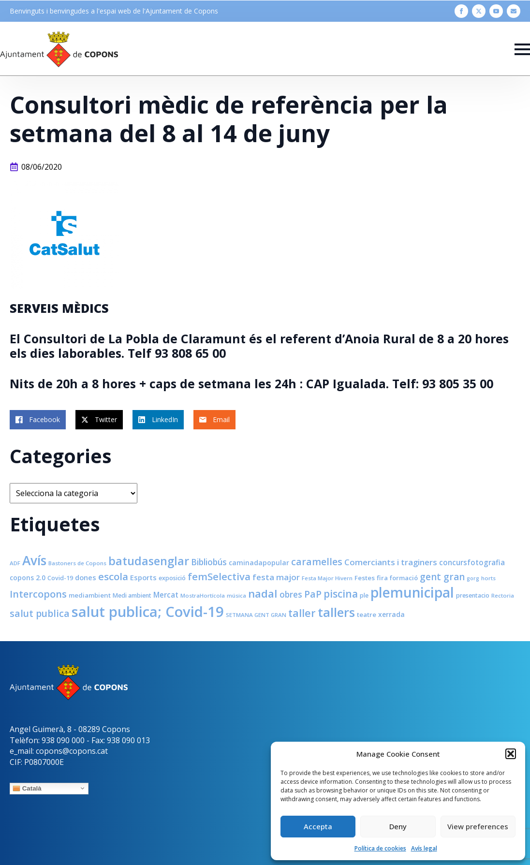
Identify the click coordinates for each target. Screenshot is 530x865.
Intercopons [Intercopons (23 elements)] (38, 594)
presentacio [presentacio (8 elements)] (472, 595)
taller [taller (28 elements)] (302, 613)
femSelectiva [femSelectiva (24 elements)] (219, 576)
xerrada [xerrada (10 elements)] (391, 614)
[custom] (513, 11)
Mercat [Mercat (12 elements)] (165, 595)
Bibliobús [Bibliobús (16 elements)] (209, 562)
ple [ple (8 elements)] (364, 595)
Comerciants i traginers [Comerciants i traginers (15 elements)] (390, 562)
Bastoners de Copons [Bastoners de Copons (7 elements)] (77, 563)
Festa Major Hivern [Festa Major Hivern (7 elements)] (327, 578)
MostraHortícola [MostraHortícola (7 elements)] (202, 595)
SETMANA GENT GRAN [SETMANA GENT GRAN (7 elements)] (256, 614)
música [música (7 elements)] (236, 595)
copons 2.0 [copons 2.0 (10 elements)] (27, 577)
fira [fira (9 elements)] (382, 577)
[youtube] (496, 11)
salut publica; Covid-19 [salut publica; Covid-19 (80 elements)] (148, 611)
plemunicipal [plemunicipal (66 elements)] (412, 592)
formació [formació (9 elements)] (404, 577)
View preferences (477, 826)
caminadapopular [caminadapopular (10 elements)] (259, 562)
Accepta (318, 826)
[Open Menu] (522, 49)
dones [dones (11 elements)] (85, 577)
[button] (510, 754)
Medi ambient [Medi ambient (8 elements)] (132, 595)
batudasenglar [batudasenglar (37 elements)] (148, 561)
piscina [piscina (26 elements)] (341, 594)
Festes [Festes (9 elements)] (364, 577)
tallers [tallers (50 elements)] (336, 612)
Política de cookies (380, 848)
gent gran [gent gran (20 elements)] (442, 577)
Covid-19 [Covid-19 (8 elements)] (60, 578)
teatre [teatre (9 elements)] (366, 614)
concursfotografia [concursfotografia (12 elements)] (472, 562)
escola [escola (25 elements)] (113, 576)
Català (27, 788)
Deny (398, 826)
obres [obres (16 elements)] (291, 594)
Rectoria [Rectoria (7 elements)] (502, 595)
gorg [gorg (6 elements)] (473, 578)
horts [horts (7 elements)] (488, 578)
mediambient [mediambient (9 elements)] (90, 595)
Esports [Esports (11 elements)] (143, 577)
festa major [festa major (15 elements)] (276, 577)
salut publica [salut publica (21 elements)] (40, 613)
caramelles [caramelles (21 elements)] (316, 561)
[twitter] (479, 11)
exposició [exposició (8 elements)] (172, 578)
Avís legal (424, 848)
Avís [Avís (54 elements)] (34, 560)
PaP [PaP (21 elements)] (313, 594)
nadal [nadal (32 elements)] (263, 593)
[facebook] (461, 11)
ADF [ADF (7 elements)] (15, 563)
